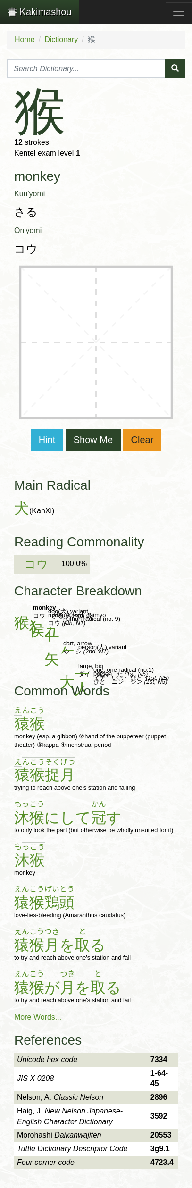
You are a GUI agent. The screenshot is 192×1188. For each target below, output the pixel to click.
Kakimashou (40, 12)
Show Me (93, 440)
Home (25, 39)
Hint (47, 440)
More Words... (37, 1017)
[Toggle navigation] (179, 11)
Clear (142, 440)
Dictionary (61, 39)
